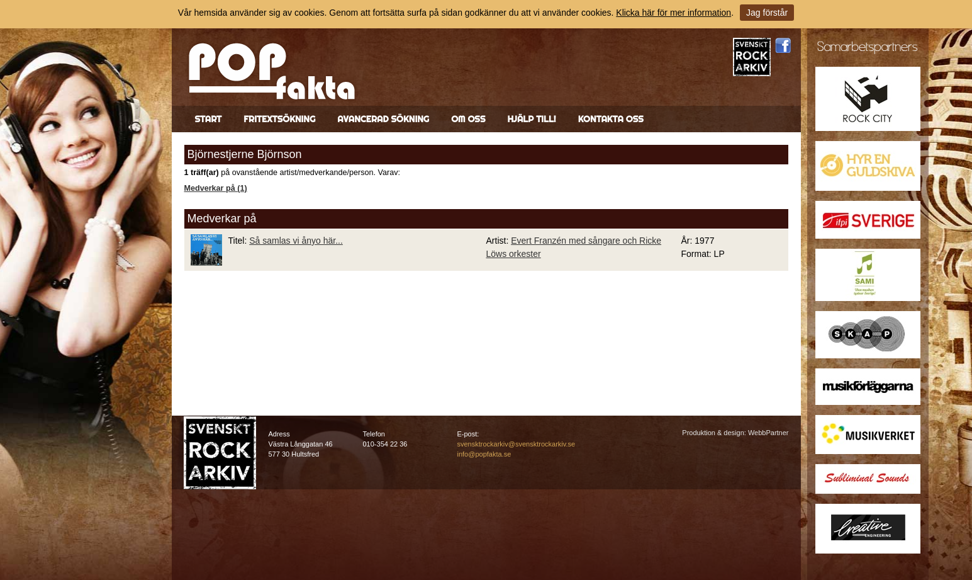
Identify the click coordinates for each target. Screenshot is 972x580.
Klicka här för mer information (673, 13)
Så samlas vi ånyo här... (296, 241)
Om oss (468, 119)
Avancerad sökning (383, 119)
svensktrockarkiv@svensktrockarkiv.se (516, 444)
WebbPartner (768, 432)
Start (208, 119)
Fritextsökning (279, 119)
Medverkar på (222, 218)
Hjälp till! (531, 119)
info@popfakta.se (484, 454)
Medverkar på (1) (215, 188)
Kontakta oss (611, 119)
